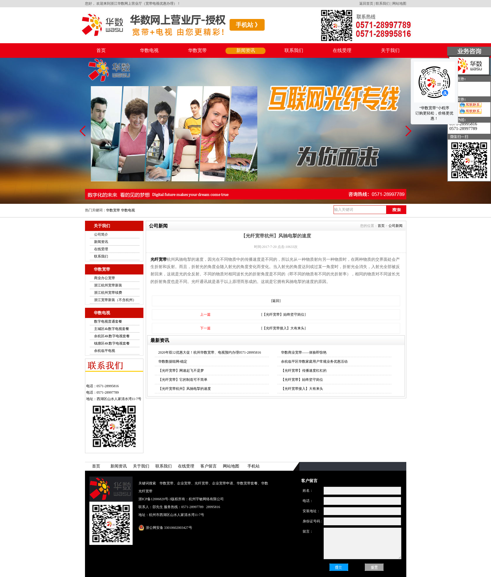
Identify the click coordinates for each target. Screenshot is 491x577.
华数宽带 (197, 50)
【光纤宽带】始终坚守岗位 (302, 380)
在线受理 (342, 50)
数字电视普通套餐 (108, 321)
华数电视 (149, 50)
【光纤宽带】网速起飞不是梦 (181, 371)
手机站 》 (248, 25)
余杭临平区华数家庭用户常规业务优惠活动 (314, 361)
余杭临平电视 (104, 351)
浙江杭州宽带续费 (108, 293)
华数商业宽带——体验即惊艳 (304, 352)
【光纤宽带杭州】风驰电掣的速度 (184, 389)
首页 (101, 50)
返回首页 (366, 3)
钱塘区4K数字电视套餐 (112, 343)
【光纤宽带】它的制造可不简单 (182, 380)
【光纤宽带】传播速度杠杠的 (304, 371)
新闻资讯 (245, 50)
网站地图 (399, 3)
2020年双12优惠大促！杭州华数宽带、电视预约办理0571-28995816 (209, 352)
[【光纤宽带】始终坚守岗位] (283, 314)
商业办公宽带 (104, 278)
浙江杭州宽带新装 (108, 285)
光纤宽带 (158, 259)
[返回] (276, 301)
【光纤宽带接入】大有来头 (302, 389)
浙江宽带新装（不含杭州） (115, 300)
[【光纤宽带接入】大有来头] (283, 328)
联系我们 (383, 3)
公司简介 (101, 234)
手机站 (253, 466)
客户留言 (208, 466)
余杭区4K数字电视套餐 (112, 336)
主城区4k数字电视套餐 (111, 329)
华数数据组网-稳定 (173, 361)
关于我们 (390, 50)
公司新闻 (395, 226)
